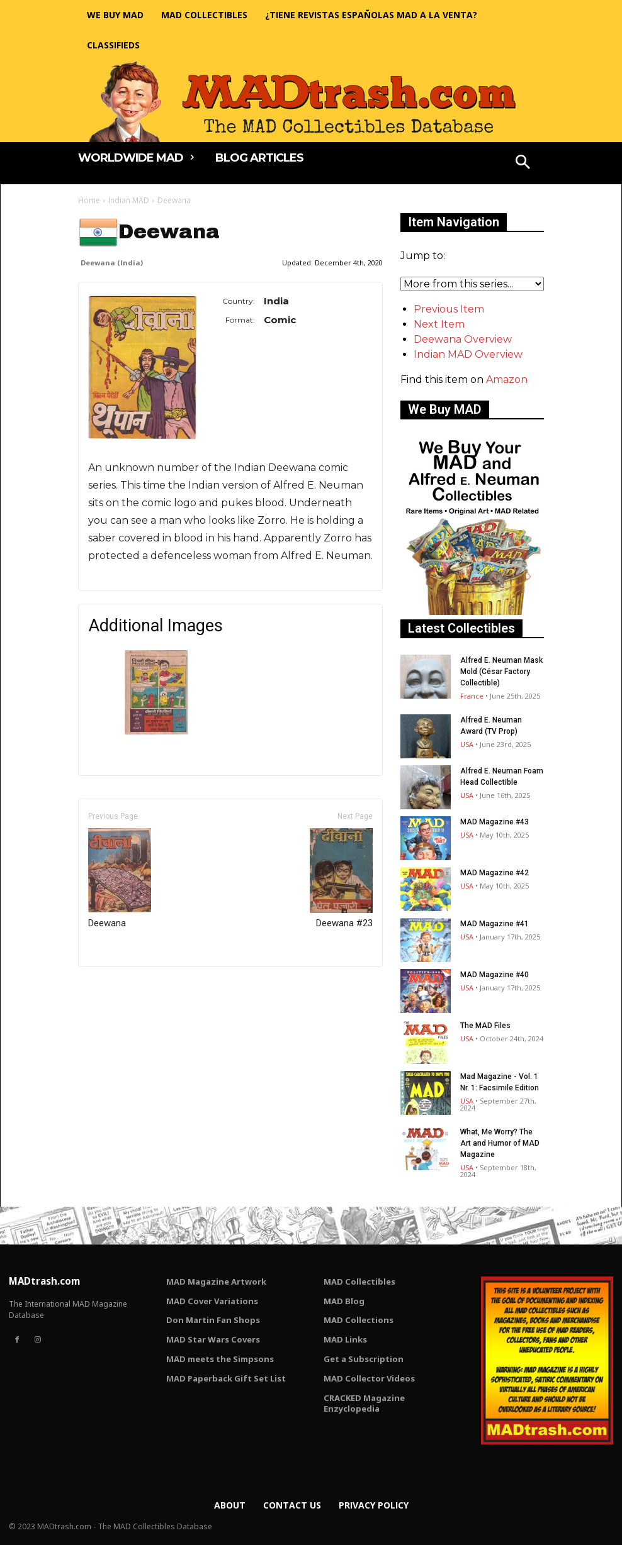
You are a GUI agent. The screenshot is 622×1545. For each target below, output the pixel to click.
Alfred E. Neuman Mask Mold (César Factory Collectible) (501, 671)
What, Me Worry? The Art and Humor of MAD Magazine (500, 1143)
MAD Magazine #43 (494, 821)
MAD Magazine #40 (494, 974)
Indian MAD (128, 200)
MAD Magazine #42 (494, 872)
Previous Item (449, 309)
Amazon (507, 379)
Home (89, 200)
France (471, 696)
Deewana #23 (341, 878)
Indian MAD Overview (468, 354)
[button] (523, 163)
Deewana (119, 878)
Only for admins (122, 988)
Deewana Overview (463, 339)
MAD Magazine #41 (494, 923)
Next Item (439, 324)
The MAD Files (485, 1025)
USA (466, 744)
